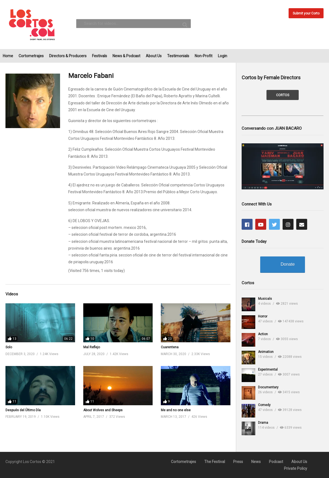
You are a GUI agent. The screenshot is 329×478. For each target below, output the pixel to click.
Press (238, 461)
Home (8, 56)
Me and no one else (176, 410)
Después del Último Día (23, 410)
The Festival (214, 461)
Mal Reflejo (91, 347)
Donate (288, 264)
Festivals (99, 56)
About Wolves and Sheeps (103, 410)
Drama (263, 423)
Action (263, 334)
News (256, 461)
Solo (8, 347)
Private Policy (295, 468)
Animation (266, 352)
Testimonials (178, 56)
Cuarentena (170, 347)
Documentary (268, 387)
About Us (154, 56)
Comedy (264, 405)
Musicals (265, 299)
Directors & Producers (68, 56)
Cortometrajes (31, 56)
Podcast (276, 461)
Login (222, 56)
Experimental (268, 369)
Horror (262, 316)
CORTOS (282, 95)
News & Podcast (126, 56)
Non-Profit (203, 56)
